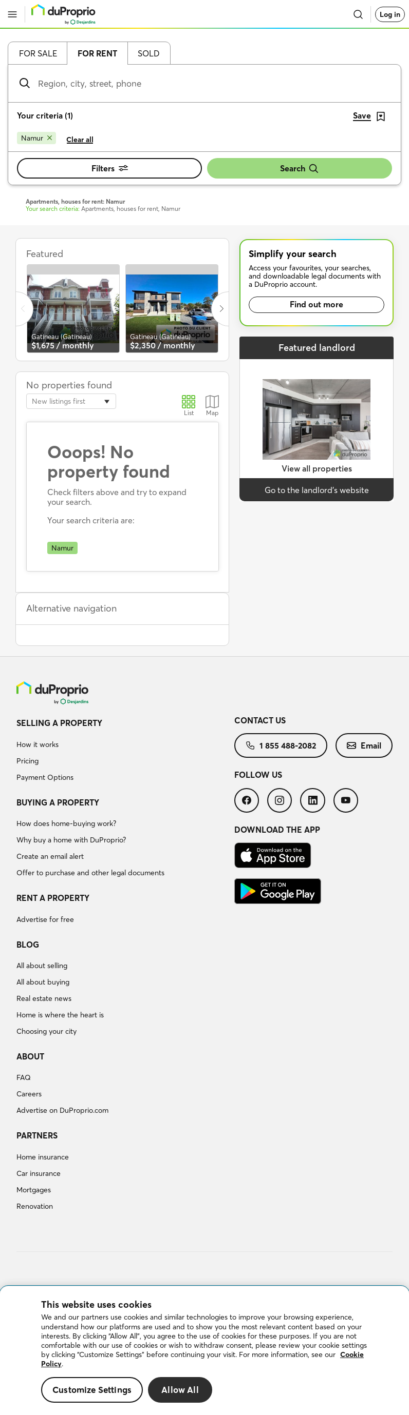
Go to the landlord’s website (317, 490)
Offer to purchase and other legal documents (90, 872)
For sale (38, 53)
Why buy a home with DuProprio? (71, 839)
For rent (97, 53)
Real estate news (43, 998)
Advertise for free (45, 919)
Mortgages (33, 1189)
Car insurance (38, 1173)
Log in (390, 14)
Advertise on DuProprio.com (62, 1110)
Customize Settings (92, 1389)
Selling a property (59, 723)
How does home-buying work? (66, 823)
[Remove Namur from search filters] (36, 138)
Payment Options (44, 777)
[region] (204, 1350)
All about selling (41, 965)
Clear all (80, 139)
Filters (109, 168)
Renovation (34, 1206)
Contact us (260, 720)
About (30, 1056)
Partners (37, 1135)
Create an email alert (50, 856)
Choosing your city (46, 1031)
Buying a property (57, 802)
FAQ (23, 1077)
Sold (149, 53)
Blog (27, 944)
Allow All (180, 1389)
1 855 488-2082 (281, 745)
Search (299, 168)
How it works (37, 744)
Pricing (27, 760)
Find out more (316, 304)
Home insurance (42, 1157)
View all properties (317, 468)
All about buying (42, 982)
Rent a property (52, 898)
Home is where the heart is (60, 1014)
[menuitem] (125, 751)
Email (364, 745)
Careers (29, 1093)
